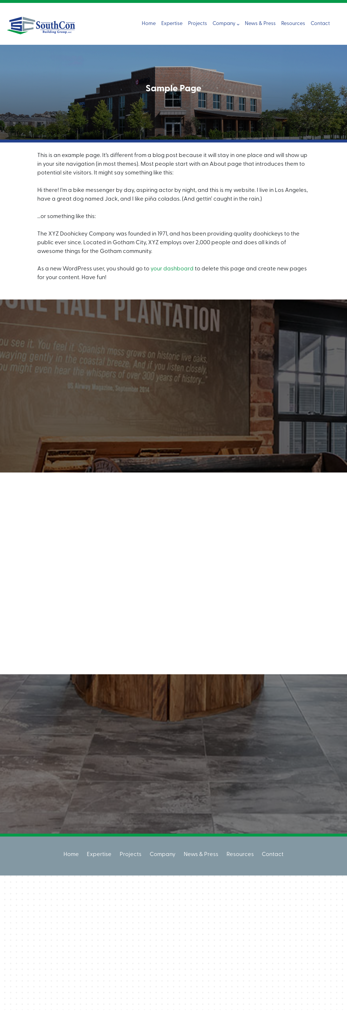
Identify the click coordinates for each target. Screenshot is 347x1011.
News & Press (260, 23)
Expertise (172, 23)
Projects (197, 23)
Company (226, 23)
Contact (320, 23)
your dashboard (172, 269)
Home (149, 23)
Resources (293, 23)
